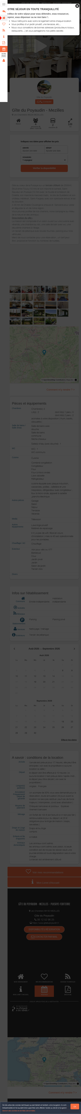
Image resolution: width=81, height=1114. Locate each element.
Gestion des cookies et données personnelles (18, 1111)
